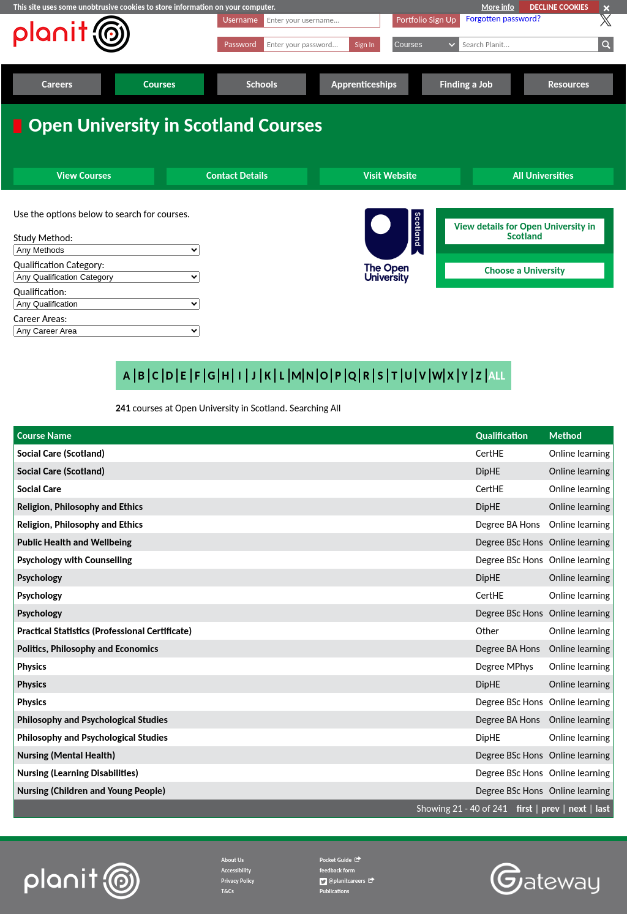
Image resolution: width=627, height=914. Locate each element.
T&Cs (227, 891)
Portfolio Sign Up (426, 19)
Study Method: (43, 238)
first (525, 808)
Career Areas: (40, 318)
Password (240, 44)
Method (565, 435)
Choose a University (524, 270)
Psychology (39, 577)
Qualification (502, 435)
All (496, 376)
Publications (334, 891)
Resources (568, 84)
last (602, 808)
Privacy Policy (237, 881)
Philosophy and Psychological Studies (92, 719)
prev (550, 808)
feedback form (337, 870)
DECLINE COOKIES (559, 7)
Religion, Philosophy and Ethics (80, 506)
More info (497, 7)
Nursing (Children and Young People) (91, 790)
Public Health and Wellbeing (74, 542)
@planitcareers (347, 881)
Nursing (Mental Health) (66, 755)
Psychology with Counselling (74, 560)
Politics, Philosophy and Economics (87, 648)
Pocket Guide (340, 860)
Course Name (44, 435)
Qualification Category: (58, 265)
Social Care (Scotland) (61, 453)
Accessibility (236, 870)
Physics (32, 666)
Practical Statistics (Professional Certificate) (104, 631)
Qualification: (40, 292)
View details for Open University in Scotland (524, 231)
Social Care (39, 489)
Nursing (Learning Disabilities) (77, 773)
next (578, 808)
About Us (232, 860)
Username (240, 20)
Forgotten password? (503, 18)
